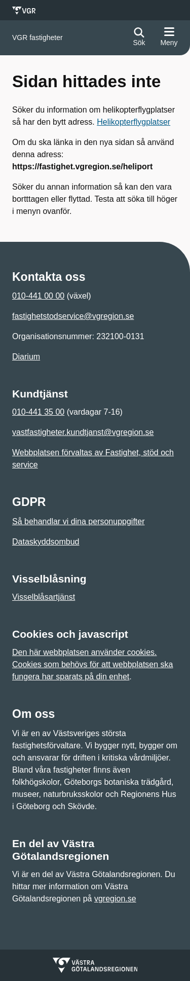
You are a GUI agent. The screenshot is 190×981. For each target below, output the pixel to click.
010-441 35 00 (38, 412)
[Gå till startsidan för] (37, 37)
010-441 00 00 (38, 296)
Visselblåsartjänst (43, 597)
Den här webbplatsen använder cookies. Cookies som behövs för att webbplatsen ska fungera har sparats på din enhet (92, 664)
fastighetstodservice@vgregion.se (73, 316)
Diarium (26, 356)
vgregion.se (115, 898)
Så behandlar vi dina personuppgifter (78, 521)
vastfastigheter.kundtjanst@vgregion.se (83, 432)
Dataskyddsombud (46, 541)
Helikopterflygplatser (133, 122)
